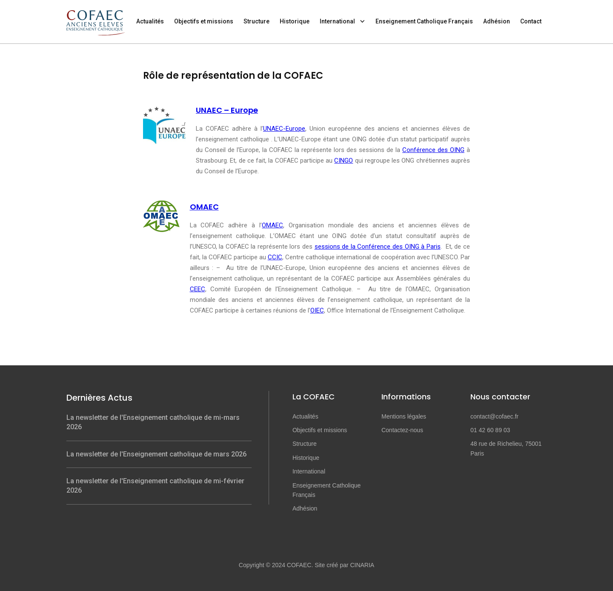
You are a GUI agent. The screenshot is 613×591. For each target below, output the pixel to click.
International (337, 21)
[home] (98, 17)
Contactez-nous (402, 430)
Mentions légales (403, 416)
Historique (294, 21)
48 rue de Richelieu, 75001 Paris (505, 448)
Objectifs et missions (203, 21)
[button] (342, 21)
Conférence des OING (433, 150)
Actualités (150, 21)
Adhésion (496, 21)
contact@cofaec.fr (494, 416)
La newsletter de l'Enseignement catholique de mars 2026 (156, 454)
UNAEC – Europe (227, 110)
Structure (256, 21)
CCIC (275, 257)
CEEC (197, 289)
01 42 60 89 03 (490, 430)
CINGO (343, 160)
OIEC (317, 310)
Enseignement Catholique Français (424, 21)
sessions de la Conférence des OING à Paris (378, 246)
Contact (530, 21)
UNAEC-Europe (284, 128)
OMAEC (204, 206)
